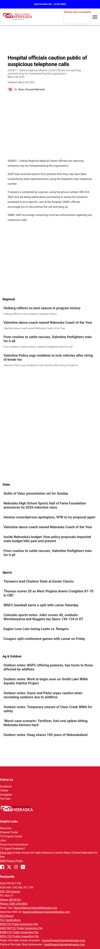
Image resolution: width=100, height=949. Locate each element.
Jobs (3, 840)
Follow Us (6, 779)
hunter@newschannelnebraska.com (63, 940)
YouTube (5, 798)
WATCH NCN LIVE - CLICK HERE (50, 4)
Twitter (4, 790)
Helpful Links (9, 821)
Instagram (6, 794)
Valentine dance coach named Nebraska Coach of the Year (48, 322)
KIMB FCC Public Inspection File (19, 932)
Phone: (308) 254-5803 (14, 903)
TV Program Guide (11, 836)
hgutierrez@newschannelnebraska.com (46, 912)
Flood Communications (14, 844)
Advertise (5, 828)
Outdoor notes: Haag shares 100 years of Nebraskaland (46, 735)
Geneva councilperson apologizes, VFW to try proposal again (49, 517)
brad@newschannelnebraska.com (64, 944)
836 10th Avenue (10, 891)
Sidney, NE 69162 (10, 899)
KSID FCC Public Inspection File (19, 924)
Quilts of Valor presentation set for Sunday (36, 493)
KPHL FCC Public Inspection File (19, 936)
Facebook (6, 786)
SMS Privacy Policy (11, 860)
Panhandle (7, 876)
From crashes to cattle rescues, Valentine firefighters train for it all (48, 339)
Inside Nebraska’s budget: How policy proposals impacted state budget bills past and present (47, 539)
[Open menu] (94, 17)
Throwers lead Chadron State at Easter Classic (39, 581)
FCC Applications (10, 920)
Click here (6, 852)
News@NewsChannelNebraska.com (35, 907)
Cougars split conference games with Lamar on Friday (44, 639)
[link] (50, 311)
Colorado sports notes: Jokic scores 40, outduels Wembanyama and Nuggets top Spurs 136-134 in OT (43, 617)
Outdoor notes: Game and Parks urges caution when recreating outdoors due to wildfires (43, 695)
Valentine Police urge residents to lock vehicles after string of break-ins (48, 357)
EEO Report (7, 916)
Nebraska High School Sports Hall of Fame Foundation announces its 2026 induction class (45, 505)
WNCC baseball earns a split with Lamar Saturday (41, 605)
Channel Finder (9, 832)
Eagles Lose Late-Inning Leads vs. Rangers (36, 629)
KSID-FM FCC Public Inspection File (21, 928)
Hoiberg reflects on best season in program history (42, 308)
